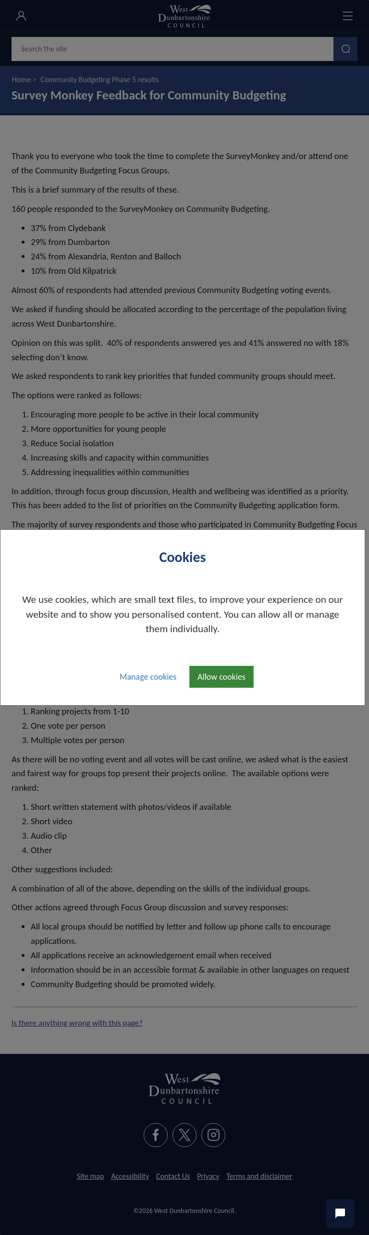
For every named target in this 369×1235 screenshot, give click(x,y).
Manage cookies (148, 677)
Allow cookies (221, 677)
